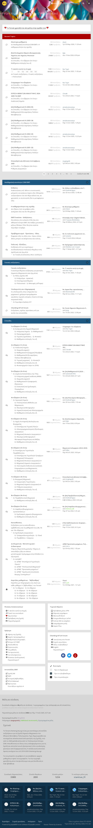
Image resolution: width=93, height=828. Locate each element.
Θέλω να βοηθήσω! (59, 645)
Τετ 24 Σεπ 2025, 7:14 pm (71, 96)
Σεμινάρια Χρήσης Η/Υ (22, 302)
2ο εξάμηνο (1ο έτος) (28, 98)
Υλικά (39, 535)
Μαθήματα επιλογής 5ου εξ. (21, 63)
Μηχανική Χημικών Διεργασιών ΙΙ (28, 484)
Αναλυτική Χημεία (17, 101)
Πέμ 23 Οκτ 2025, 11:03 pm (72, 71)
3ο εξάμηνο (20, 590)
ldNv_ (68, 450)
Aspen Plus (56, 626)
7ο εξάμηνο (20, 596)
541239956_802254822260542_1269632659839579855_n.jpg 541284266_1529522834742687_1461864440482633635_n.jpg (83, 805)
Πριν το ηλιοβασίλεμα (62, 673)
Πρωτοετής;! (11, 616)
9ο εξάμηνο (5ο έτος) (19, 506)
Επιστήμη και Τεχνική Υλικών (26, 426)
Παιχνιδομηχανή (13, 621)
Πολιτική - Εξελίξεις (18, 244)
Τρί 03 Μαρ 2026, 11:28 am (72, 44)
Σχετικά (7, 725)
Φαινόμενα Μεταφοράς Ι (25, 408)
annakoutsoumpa (69, 107)
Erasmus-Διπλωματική (15, 657)
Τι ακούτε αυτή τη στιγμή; (16, 611)
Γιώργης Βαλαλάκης (73, 220)
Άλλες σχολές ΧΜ (20, 276)
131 (18, 72)
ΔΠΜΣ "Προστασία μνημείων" (27, 569)
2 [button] (48, 174)
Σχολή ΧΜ (10, 673)
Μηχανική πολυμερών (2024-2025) (75, 448)
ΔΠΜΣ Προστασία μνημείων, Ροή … (75, 544)
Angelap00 (66, 161)
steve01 (68, 525)
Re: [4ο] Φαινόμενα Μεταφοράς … (74, 398)
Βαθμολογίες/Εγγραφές (15, 639)
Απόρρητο (31, 821)
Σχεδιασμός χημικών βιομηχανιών (28, 514)
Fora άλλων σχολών (16, 686)
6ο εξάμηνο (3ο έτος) (19, 448)
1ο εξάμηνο (18, 588)
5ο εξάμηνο (20, 593)
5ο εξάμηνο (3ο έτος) (28, 60)
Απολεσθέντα (12, 645)
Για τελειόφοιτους (13, 655)
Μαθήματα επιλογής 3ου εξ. (26, 392)
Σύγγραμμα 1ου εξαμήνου (21, 82)
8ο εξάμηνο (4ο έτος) (19, 495)
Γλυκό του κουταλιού (14, 613)
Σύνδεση (67, 3)
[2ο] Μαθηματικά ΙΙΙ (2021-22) (22, 147)
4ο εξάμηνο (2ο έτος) (19, 397)
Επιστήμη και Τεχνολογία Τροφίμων (29, 455)
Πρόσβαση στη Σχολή (15, 618)
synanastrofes (71, 374)
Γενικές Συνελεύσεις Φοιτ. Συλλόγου (27, 255)
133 (27, 72)
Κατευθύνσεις (16, 523)
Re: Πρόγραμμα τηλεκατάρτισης (74, 245)
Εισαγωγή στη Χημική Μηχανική (26, 329)
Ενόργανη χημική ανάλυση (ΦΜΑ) (28, 376)
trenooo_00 (70, 509)
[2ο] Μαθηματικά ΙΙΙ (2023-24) (22, 120)
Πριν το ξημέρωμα (61, 670)
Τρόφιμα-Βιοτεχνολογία (24, 535)
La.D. (67, 583)
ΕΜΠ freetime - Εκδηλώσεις (21, 217)
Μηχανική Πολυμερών (24, 458)
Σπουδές (16, 60)
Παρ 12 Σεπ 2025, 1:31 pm (72, 109)
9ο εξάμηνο (20, 598)
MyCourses (11, 684)
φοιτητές (29, 738)
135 (35, 72)
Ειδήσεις (14, 188)
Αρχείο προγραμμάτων (15, 637)
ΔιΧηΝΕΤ (17, 559)
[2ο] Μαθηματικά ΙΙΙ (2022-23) (22, 134)
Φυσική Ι (37, 336)
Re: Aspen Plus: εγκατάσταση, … (73, 289)
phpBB (13, 824)
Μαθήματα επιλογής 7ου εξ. (26, 489)
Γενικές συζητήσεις (20, 74)
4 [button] (56, 174)
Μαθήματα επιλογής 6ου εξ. (26, 471)
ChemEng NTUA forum (19, 308)
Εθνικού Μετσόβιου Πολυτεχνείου (16, 736)
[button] (71, 174)
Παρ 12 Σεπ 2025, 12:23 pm (72, 136)
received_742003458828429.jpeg (61, 805)
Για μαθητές (11, 650)
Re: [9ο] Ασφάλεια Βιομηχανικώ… (74, 507)
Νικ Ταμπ (66, 69)
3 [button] (52, 174)
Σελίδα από (83, 174)
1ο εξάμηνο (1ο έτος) (28, 85)
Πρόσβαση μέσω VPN (60, 611)
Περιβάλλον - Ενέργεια (24, 538)
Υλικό (65, 581)
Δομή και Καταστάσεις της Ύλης (25, 374)
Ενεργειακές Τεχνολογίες (25, 482)
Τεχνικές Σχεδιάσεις (23, 336)
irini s (68, 546)
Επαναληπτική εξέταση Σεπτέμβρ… (75, 477)
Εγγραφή (76, 3)
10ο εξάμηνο (32, 598)
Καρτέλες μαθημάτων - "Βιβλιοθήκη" (25, 580)
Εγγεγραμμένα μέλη (45, 720)
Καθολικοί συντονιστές (29, 720)
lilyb (64, 53)
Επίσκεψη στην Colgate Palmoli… (74, 218)
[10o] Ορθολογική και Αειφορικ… (74, 523)
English (54, 647)
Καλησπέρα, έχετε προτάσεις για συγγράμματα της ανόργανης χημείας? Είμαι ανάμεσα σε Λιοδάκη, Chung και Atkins (83, 791)
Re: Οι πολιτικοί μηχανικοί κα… (74, 234)
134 (31, 72)
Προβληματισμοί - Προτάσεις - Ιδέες (25, 233)
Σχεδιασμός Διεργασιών (23, 533)
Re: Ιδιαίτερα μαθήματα (71, 207)
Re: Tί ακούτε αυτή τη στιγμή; (73, 268)
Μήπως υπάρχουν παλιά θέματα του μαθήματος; (38, 791)
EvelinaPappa (70, 190)
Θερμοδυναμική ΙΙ (22, 379)
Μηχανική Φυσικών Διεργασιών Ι (28, 434)
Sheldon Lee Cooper (73, 247)
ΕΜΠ (8, 676)
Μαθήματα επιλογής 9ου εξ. (26, 517)
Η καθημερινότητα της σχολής (23, 206)
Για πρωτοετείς (12, 652)
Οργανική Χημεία (20, 400)
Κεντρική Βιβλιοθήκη (14, 678)
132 (23, 72)
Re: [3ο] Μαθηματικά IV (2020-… (74, 372)
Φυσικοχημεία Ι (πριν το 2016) (27, 365)
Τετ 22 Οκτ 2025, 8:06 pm (71, 85)
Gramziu (59, 824)
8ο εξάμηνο (32, 596)
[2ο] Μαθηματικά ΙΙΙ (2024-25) (22, 107)
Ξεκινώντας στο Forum (60, 639)
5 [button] (60, 174)
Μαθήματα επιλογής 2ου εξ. (26, 363)
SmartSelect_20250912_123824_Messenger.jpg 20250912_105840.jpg (38, 805)
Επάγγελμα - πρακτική (24, 278)
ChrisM (65, 94)
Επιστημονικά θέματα (24, 281)
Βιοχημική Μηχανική (21, 479)
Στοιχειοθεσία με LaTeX (61, 618)
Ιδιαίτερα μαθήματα (19, 42)
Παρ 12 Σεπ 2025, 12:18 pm (72, 150)
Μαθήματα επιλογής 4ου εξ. (26, 413)
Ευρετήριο (6, 821)
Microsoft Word (58, 616)
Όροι (40, 821)
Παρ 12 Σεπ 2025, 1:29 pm (72, 123)
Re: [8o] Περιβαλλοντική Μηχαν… (74, 496)
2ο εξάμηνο (30, 588)
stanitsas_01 (80, 777)
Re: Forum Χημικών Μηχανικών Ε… (75, 308)
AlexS (64, 42)
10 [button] (66, 174)
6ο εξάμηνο (32, 593)
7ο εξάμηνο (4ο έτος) (28, 166)
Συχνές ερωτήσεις (59, 642)
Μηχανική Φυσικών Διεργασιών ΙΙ (28, 461)
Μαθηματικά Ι (37, 331)
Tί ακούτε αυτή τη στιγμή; (21, 69)
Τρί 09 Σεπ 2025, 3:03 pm (71, 163)
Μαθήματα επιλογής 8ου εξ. (26, 500)
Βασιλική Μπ (70, 292)
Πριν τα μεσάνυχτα (61, 677)
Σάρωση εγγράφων (59, 613)
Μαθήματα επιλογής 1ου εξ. (26, 339)
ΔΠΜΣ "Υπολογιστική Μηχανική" (28, 567)
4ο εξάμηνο (32, 590)
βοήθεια (11, 764)
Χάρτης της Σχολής (13, 634)
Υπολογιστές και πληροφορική (23, 289)
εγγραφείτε (23, 758)
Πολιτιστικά (17, 77)
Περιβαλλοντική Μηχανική (24, 498)
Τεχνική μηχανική (22, 360)
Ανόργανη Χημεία (17, 88)
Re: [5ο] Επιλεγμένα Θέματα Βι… (74, 419)
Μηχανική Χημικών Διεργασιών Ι (28, 463)
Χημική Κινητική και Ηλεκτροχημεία (29, 410)
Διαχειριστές (15, 720)
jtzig (67, 310)
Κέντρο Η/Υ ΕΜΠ (13, 642)
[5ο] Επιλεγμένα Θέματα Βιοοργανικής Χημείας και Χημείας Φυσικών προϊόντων (26, 55)
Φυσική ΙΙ (35, 360)
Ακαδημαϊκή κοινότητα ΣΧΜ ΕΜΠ (25, 44)
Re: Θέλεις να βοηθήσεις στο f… (74, 188)
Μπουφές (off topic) (35, 283)
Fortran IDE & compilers (60, 621)
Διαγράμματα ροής (59, 623)
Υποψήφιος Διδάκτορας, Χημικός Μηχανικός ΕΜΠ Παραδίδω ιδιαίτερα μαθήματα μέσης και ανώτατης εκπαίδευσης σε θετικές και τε (15, 791)
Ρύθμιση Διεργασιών (19, 169)
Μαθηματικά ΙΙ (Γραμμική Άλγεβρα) (28, 353)
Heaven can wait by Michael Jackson (61, 791)
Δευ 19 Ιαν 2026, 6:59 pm (71, 55)
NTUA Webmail (12, 681)
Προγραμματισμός (22, 334)
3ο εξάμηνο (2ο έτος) (19, 371)
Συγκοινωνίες (12, 647)
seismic (68, 236)
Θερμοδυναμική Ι (22, 350)
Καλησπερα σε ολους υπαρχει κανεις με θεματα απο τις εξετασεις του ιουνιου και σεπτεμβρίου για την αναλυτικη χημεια (15, 805)
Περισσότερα (13, 660)
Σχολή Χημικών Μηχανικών (28, 733)
